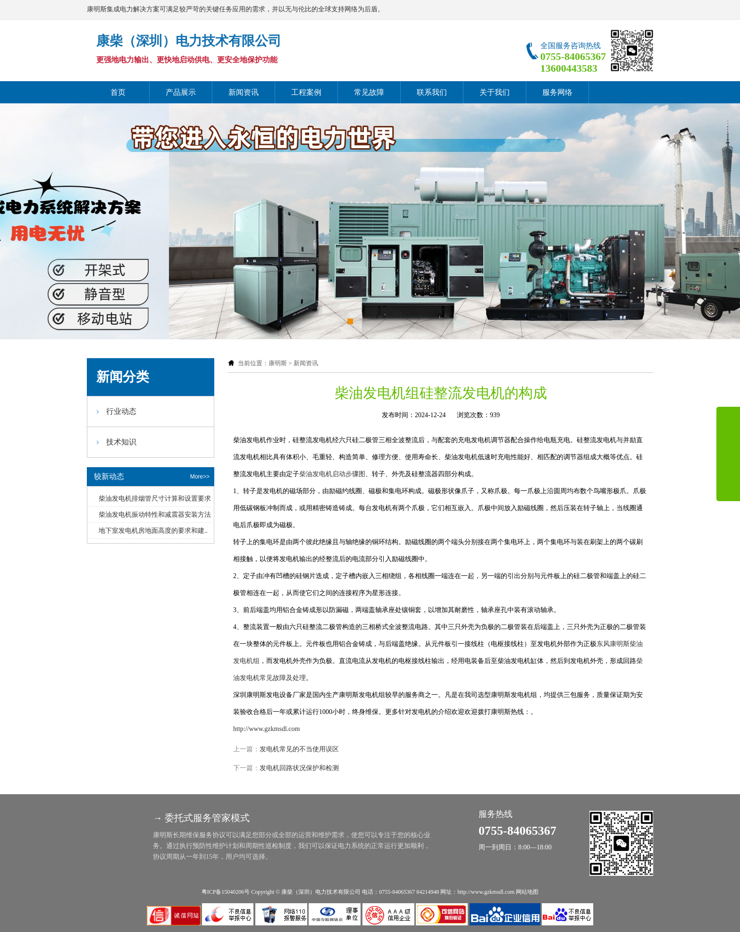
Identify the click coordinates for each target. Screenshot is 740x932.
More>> (200, 476)
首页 (118, 92)
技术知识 (121, 442)
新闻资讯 (243, 92)
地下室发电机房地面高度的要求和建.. (153, 530)
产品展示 (181, 92)
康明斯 (278, 363)
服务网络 (557, 92)
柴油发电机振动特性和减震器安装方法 (155, 514)
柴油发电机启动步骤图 (332, 474)
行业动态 (121, 411)
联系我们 (432, 92)
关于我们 (494, 92)
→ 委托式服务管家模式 (201, 818)
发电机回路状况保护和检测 (299, 768)
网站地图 (527, 892)
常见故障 (369, 92)
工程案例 (306, 92)
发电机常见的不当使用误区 (299, 749)
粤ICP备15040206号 (226, 892)
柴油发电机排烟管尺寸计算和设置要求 (155, 498)
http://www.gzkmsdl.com (266, 728)
